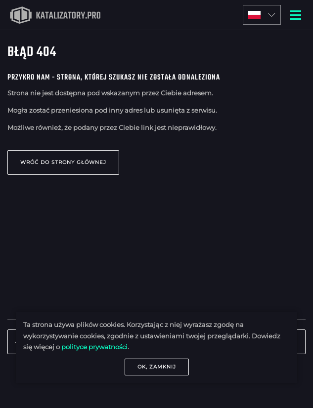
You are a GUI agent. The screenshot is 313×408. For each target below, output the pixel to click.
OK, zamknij (156, 367)
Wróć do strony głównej (63, 162)
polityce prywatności (94, 347)
